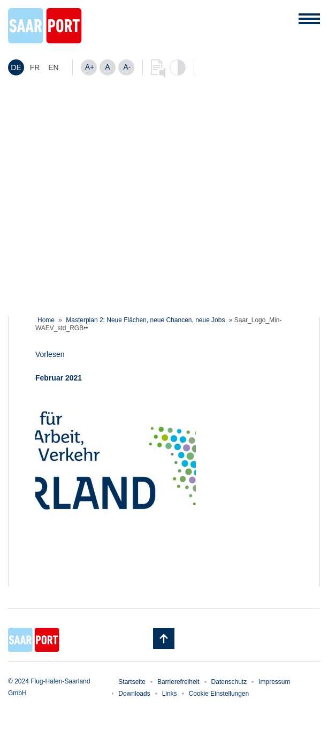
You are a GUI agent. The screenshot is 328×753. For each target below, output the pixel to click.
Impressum (274, 682)
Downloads (134, 693)
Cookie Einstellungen (219, 693)
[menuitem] (16, 67)
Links (169, 693)
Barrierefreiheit (178, 682)
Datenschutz (229, 682)
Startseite (132, 682)
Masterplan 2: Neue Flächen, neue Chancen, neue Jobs (145, 320)
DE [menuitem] (16, 67)
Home (46, 320)
